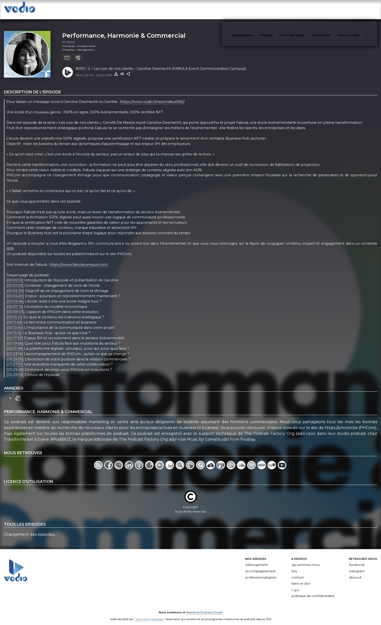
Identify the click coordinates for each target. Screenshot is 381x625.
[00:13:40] (14, 323)
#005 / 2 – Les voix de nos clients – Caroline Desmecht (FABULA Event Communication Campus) (161, 64)
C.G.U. (296, 585)
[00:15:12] (14, 328)
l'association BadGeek (148, 614)
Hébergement (256, 560)
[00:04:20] (15, 291)
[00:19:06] (15, 338)
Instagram (357, 566)
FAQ (294, 566)
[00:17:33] (14, 333)
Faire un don (301, 578)
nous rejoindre (301, 9)
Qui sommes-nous (306, 560)
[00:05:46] (15, 296)
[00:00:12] (14, 275)
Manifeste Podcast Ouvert (204, 607)
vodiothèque (254, 9)
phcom (71, 37)
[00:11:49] (14, 317)
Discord (355, 572)
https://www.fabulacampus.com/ (79, 260)
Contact (298, 572)
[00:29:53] (15, 370)
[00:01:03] (15, 280)
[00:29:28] (15, 365)
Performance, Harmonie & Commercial (123, 30)
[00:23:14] (14, 349)
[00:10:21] (14, 312)
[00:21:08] (14, 344)
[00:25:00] (15, 354)
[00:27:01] (14, 359)
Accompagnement (260, 566)
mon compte (356, 9)
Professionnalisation (261, 572)
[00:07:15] (14, 302)
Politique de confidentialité (313, 591)
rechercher (330, 9)
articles (277, 9)
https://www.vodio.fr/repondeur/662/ (152, 97)
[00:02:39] (15, 286)
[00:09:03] (15, 307)
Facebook (356, 560)
